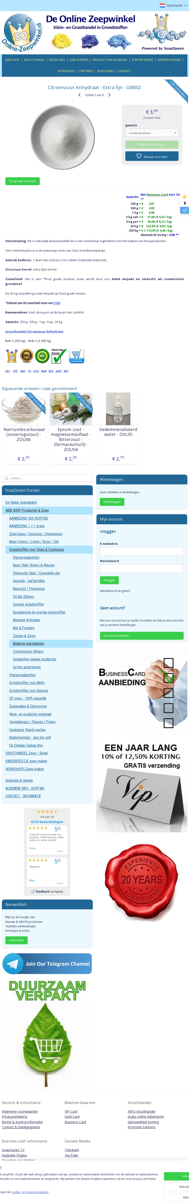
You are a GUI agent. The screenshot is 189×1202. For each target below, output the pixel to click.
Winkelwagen (112, 502)
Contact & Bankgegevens (21, 1127)
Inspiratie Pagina (14, 1155)
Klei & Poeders (23, 628)
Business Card (75, 1122)
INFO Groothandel (141, 1111)
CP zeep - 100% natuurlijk (27, 698)
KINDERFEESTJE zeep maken (26, 761)
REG (51, 370)
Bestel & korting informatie (22, 1122)
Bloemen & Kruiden (26, 620)
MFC (66, 370)
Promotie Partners (142, 1127)
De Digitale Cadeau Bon (26, 745)
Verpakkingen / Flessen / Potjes (32, 722)
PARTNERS (86, 71)
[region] (64, 1186)
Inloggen (109, 580)
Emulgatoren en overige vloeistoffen (39, 612)
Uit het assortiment (27, 667)
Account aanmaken (116, 636)
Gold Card (72, 1116)
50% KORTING (79, 60)
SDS (7, 370)
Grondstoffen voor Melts (27, 683)
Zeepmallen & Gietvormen (28, 706)
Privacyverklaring (14, 1116)
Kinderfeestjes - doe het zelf (30, 737)
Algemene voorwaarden (20, 1111)
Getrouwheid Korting (143, 1122)
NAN (43, 370)
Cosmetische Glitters (28, 651)
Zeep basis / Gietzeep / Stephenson (35, 534)
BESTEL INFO (57, 60)
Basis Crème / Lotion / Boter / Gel (34, 541)
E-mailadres (109, 544)
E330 (56, 303)
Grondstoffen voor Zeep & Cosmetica (36, 549)
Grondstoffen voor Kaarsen (28, 690)
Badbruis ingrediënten (28, 643)
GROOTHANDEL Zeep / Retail (27, 753)
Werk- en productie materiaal (30, 714)
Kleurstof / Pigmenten (29, 589)
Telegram (72, 1150)
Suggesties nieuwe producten (34, 659)
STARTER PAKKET (142, 60)
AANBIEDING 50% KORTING (28, 518)
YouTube (71, 1155)
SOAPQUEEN (105, 71)
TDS (15, 370)
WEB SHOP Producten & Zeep (27, 510)
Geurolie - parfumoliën (29, 581)
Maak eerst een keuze (152, 144)
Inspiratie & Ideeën (19, 780)
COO (36, 370)
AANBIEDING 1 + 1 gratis (27, 526)
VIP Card (71, 1111)
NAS (22, 370)
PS (29, 370)
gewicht (131, 125)
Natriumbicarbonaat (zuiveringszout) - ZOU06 (23, 434)
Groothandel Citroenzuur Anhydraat (34, 331)
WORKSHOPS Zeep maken (25, 769)
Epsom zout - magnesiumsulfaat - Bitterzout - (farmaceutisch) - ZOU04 (71, 439)
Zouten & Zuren (24, 636)
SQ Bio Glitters (23, 596)
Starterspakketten (26, 557)
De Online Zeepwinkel (21, 502)
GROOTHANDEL (34, 60)
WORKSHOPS (66, 71)
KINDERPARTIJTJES (169, 60)
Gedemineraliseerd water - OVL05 (118, 432)
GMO (59, 370)
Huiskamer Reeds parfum (27, 730)
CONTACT (124, 71)
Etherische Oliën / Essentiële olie (36, 573)
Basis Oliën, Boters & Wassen (34, 565)
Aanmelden (16, 940)
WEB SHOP (12, 60)
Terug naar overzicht (22, 181)
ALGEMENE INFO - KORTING (25, 788)
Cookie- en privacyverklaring (66, 1194)
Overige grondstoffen (28, 604)
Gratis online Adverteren (146, 1116)
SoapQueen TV (13, 1150)
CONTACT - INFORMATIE (23, 796)
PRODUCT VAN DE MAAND (110, 60)
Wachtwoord (109, 561)
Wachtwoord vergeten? (115, 591)
